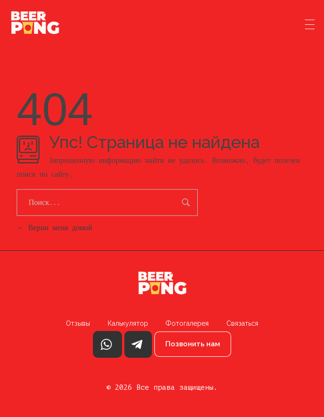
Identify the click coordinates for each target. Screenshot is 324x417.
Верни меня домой (54, 228)
